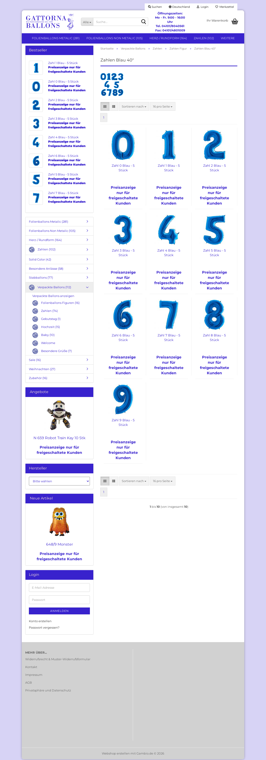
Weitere (228, 38)
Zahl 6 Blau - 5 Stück (123, 338)
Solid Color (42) (40, 260)
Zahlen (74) (45, 312)
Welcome (43, 344)
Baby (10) (43, 336)
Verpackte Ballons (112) (50, 288)
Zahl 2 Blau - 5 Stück (214, 168)
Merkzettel (224, 6)
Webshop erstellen (116, 754)
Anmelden (59, 611)
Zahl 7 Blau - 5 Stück (169, 338)
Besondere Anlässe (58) (46, 269)
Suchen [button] (155, 6)
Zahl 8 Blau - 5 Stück (214, 338)
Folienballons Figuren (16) (56, 304)
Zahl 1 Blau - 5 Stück (169, 168)
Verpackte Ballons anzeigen (53, 296)
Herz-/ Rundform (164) (168, 38)
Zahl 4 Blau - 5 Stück (168, 253)
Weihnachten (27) (42, 370)
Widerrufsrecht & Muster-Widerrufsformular (57, 660)
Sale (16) (35, 361)
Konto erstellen (40, 622)
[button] (179, 6)
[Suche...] (87, 22)
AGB (28, 683)
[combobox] (134, 107)
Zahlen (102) (204, 38)
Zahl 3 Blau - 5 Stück (123, 253)
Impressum (33, 675)
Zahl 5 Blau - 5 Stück (214, 253)
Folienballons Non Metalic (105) (114, 38)
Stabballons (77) (41, 278)
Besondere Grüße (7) (52, 352)
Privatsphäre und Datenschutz (48, 691)
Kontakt (31, 668)
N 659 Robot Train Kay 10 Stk (59, 438)
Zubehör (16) (38, 379)
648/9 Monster (59, 545)
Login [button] (202, 6)
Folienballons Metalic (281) (56, 38)
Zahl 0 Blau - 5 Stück (123, 168)
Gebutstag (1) (46, 320)
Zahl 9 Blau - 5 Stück (123, 423)
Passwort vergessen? (44, 628)
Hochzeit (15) (46, 328)
